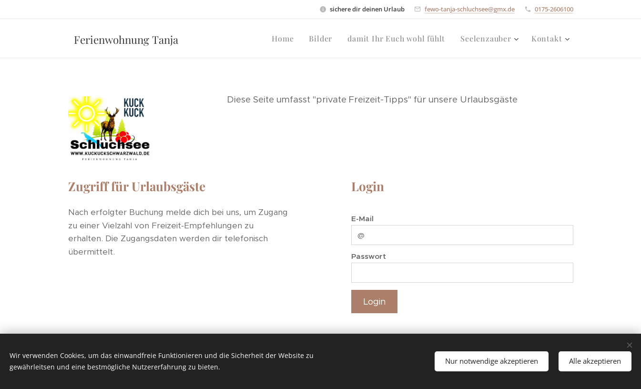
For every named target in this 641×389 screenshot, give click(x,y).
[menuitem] (285, 39)
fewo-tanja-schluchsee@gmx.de (470, 9)
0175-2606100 (554, 9)
